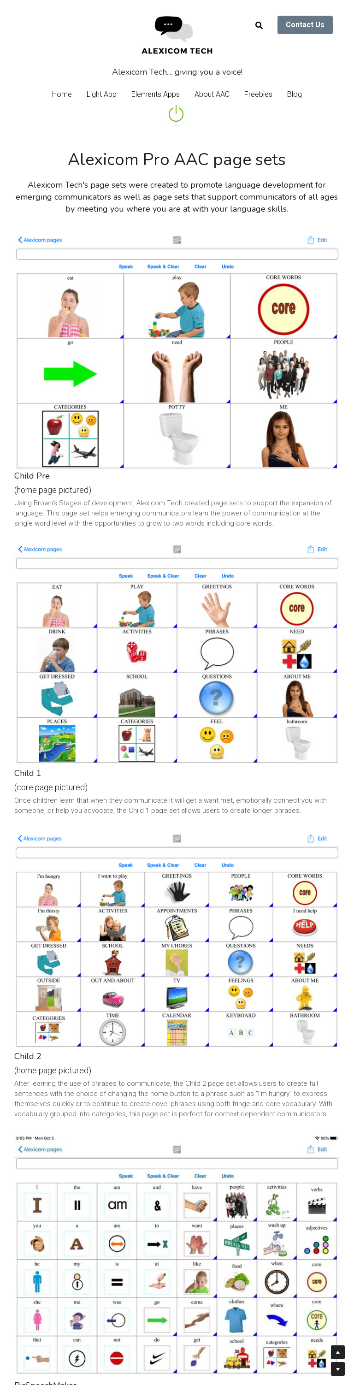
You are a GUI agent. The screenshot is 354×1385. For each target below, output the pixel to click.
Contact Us (305, 24)
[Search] (259, 26)
